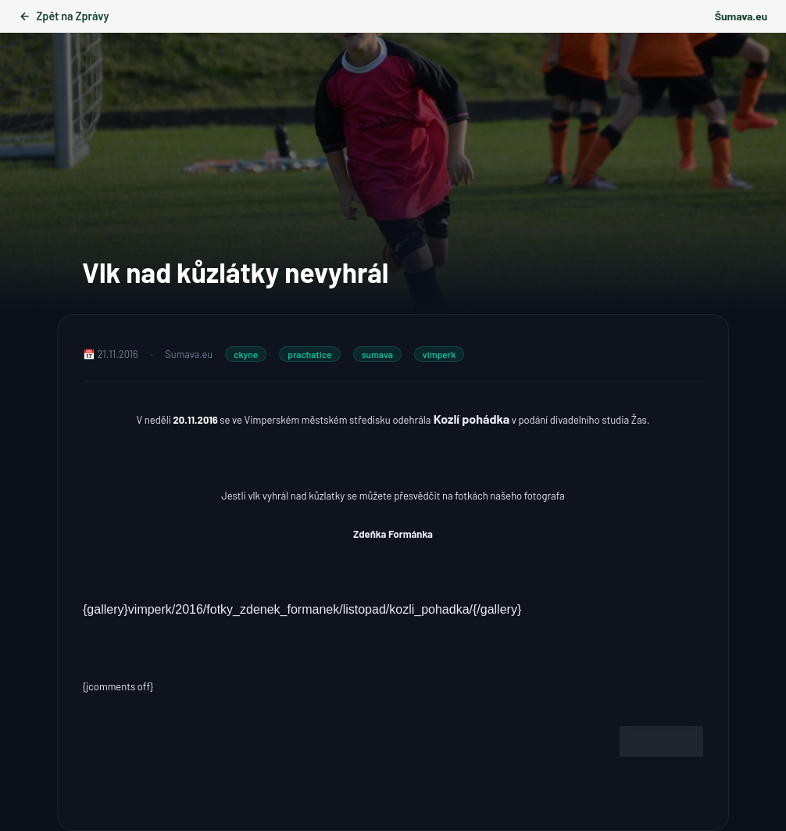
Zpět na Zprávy (64, 16)
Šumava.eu (741, 16)
